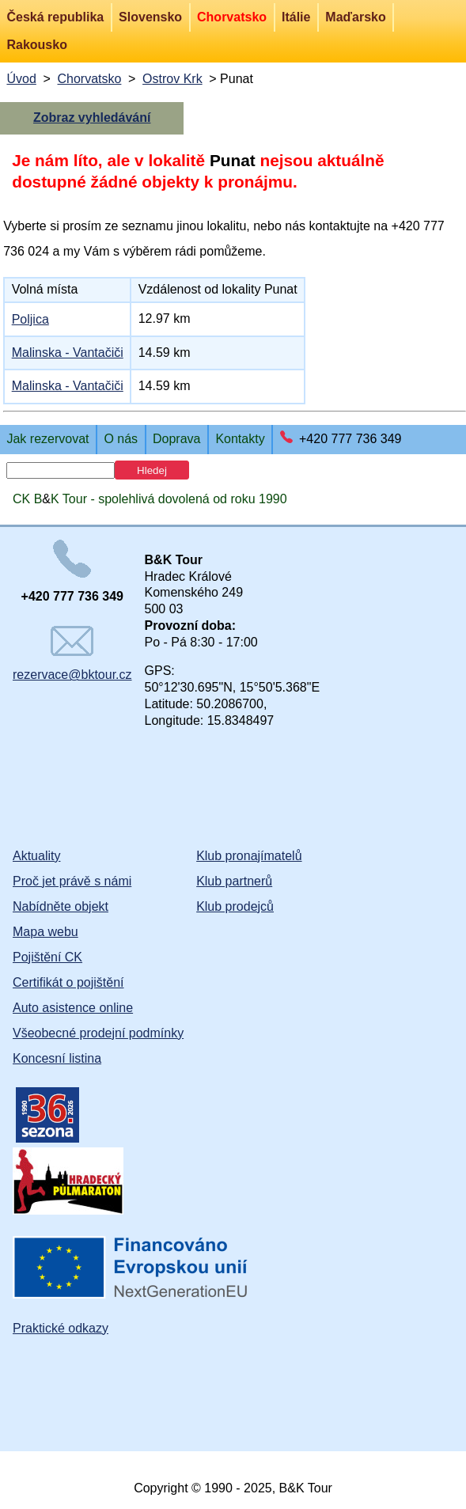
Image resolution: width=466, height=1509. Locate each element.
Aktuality (36, 856)
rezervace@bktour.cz (72, 653)
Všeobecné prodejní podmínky (98, 1033)
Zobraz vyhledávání (92, 117)
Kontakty (239, 438)
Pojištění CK (47, 957)
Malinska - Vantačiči (67, 352)
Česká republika (55, 17)
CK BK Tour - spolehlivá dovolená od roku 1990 (150, 499)
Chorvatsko (232, 17)
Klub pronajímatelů (248, 856)
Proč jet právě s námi (72, 881)
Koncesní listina (57, 1058)
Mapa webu (45, 931)
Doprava (176, 438)
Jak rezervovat (47, 438)
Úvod (21, 78)
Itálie (296, 17)
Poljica (30, 319)
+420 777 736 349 (350, 438)
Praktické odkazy (60, 1328)
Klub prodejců (235, 906)
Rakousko (36, 44)
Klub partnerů (234, 881)
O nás (121, 438)
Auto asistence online (73, 1007)
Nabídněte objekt (60, 906)
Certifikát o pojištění (68, 982)
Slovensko (150, 17)
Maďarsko (355, 17)
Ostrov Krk (172, 78)
